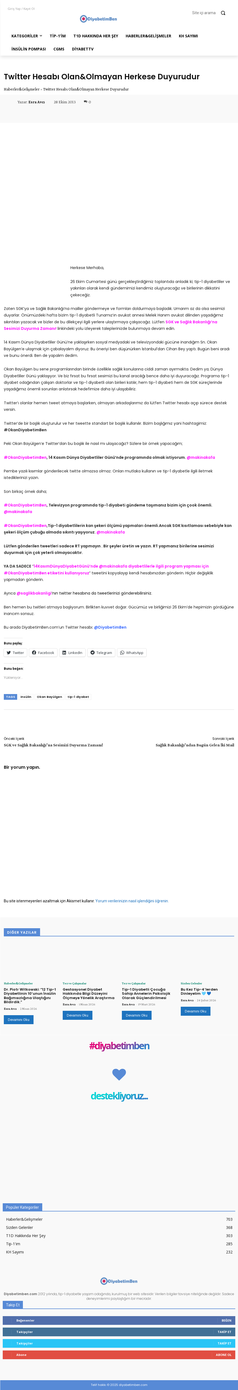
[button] (211, 12)
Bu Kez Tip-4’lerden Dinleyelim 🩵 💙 (199, 991)
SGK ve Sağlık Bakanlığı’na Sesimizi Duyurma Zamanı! (53, 745)
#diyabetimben (119, 1046)
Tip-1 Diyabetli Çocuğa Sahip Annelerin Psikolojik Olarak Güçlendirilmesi (146, 993)
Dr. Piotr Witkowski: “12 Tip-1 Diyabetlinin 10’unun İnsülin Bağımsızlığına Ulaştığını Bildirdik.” (30, 996)
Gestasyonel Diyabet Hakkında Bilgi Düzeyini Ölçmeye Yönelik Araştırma (89, 993)
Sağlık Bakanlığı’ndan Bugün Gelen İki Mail (195, 745)
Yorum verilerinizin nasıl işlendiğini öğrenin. (132, 901)
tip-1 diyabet (78, 697)
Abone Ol (223, 1355)
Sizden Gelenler (191, 983)
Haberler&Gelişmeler (22, 89)
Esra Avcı (36, 102)
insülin (25, 697)
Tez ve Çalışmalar (74, 983)
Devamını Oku (18, 1020)
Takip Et (224, 1332)
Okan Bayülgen (49, 697)
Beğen (226, 1320)
